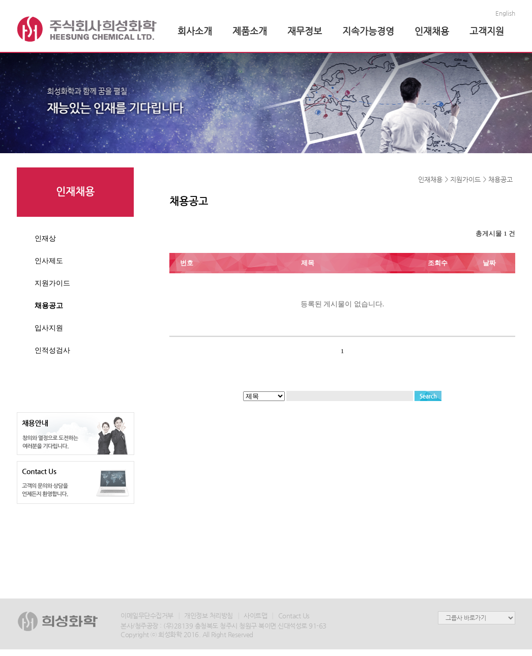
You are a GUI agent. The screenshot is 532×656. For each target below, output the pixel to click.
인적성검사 (52, 350)
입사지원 (49, 328)
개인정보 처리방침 (208, 615)
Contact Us (294, 615)
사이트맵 (255, 615)
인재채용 (432, 30)
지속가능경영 (368, 30)
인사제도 (49, 260)
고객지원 (486, 30)
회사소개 (195, 30)
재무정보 (304, 30)
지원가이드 (52, 283)
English (505, 13)
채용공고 (49, 305)
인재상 (45, 238)
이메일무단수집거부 (147, 615)
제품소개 (249, 30)
